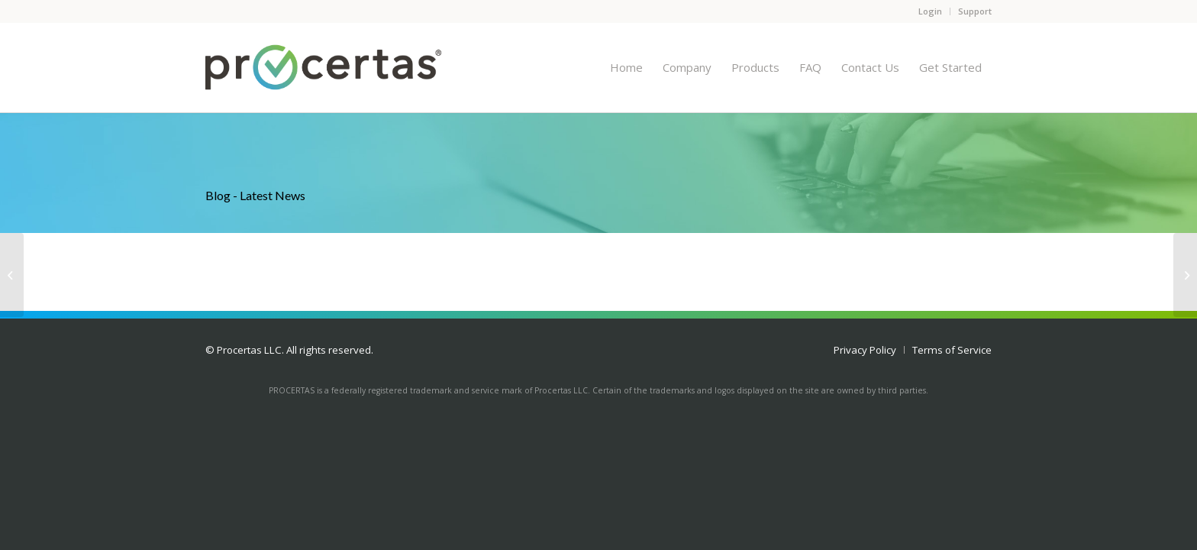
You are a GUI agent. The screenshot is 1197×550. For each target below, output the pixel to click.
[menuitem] (626, 67)
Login (930, 11)
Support (975, 11)
